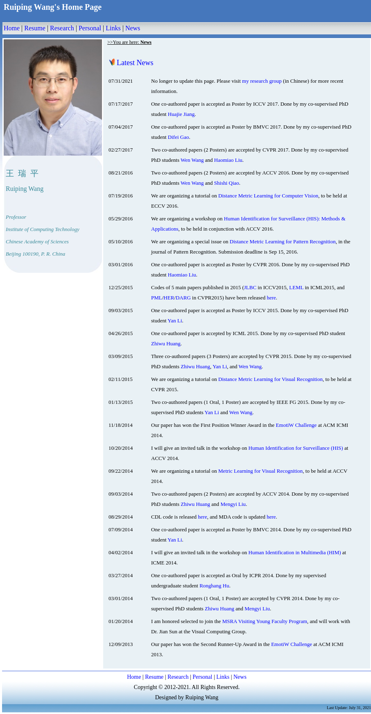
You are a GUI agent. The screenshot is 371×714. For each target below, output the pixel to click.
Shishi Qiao (226, 183)
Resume (34, 28)
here (271, 298)
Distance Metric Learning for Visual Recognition (270, 379)
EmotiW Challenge (296, 425)
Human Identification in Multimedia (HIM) (295, 552)
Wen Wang (192, 160)
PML (156, 298)
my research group (262, 81)
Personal (90, 28)
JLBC (250, 287)
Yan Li (174, 320)
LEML (296, 287)
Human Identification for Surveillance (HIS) (296, 448)
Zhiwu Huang (166, 343)
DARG (183, 298)
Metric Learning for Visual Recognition (260, 471)
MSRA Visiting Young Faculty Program (264, 621)
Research (62, 28)
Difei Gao (178, 137)
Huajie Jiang (181, 114)
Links (113, 28)
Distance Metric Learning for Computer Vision (268, 196)
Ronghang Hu (214, 586)
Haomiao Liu (228, 160)
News (132, 28)
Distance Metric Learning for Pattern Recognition (283, 241)
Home (12, 28)
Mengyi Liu (233, 504)
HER (168, 298)
